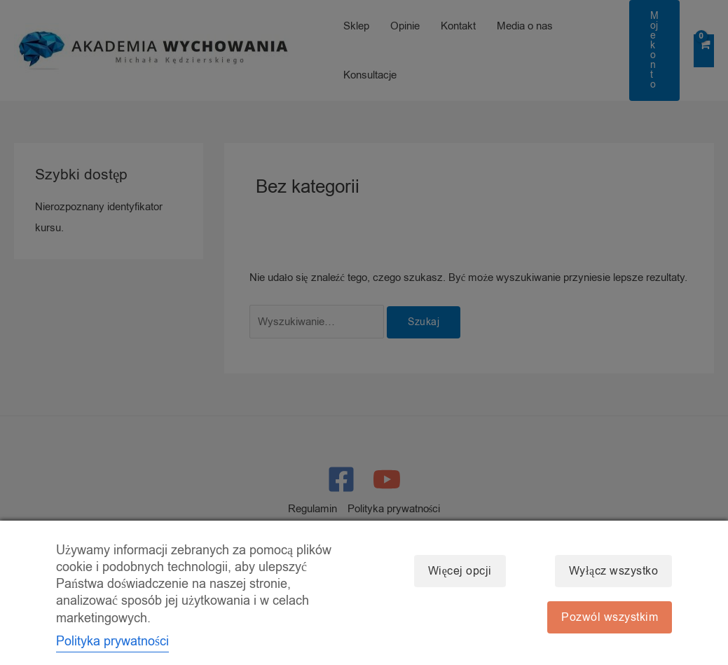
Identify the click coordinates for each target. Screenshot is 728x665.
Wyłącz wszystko (613, 571)
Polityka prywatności (112, 641)
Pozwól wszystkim (609, 617)
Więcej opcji (460, 571)
